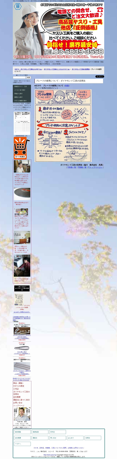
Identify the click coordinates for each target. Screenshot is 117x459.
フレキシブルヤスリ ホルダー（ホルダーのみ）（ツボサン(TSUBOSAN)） (22, 336)
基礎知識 (36, 432)
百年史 (52, 432)
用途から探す (18, 93)
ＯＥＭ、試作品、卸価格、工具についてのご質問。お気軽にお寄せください (59, 448)
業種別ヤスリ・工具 (20, 86)
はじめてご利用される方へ (22, 312)
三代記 (16, 389)
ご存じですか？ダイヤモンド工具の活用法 (22, 288)
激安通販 (18, 432)
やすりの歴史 (18, 386)
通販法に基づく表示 (21, 400)
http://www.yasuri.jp (50, 455)
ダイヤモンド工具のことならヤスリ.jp (57, 69)
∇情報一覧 (82, 167)
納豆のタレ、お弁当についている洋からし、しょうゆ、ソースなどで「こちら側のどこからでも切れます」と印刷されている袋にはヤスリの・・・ (21, 222)
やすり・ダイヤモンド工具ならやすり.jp (28, 69)
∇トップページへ (95, 167)
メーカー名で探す (19, 90)
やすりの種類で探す (20, 100)
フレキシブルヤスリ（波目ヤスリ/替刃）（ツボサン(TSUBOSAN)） (22, 372)
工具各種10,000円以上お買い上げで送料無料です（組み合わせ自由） (21, 318)
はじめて (71, 438)
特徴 (67, 86)
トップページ (18, 406)
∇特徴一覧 (72, 167)
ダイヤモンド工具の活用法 (81, 69)
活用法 (87, 438)
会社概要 (17, 397)
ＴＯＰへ (18, 444)
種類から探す (18, 97)
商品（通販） (18, 383)
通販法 (35, 438)
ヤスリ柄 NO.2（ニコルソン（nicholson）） (22, 352)
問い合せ (53, 438)
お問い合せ (17, 403)
